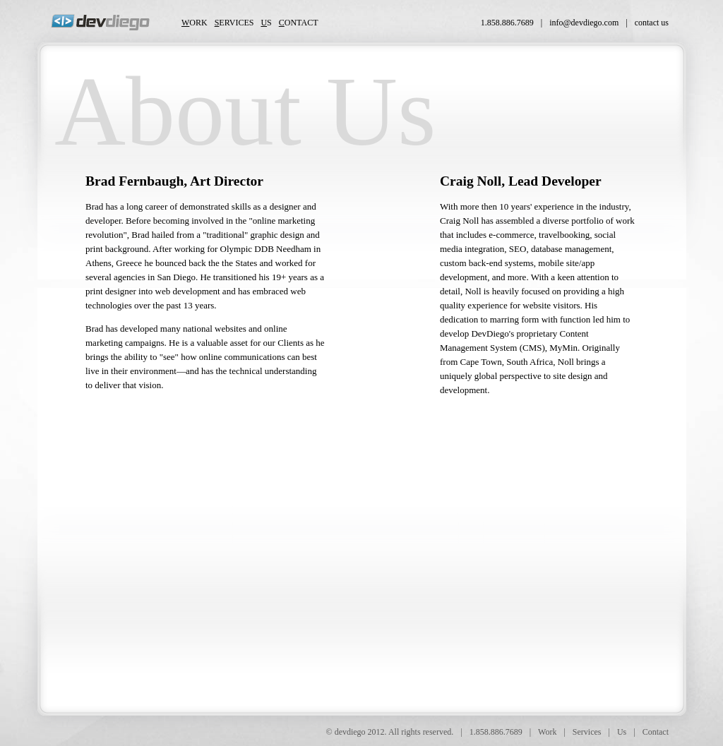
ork (194, 23)
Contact (656, 732)
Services (587, 732)
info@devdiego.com (584, 23)
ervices (234, 23)
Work (547, 732)
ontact (298, 23)
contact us (652, 23)
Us (621, 732)
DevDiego (100, 22)
